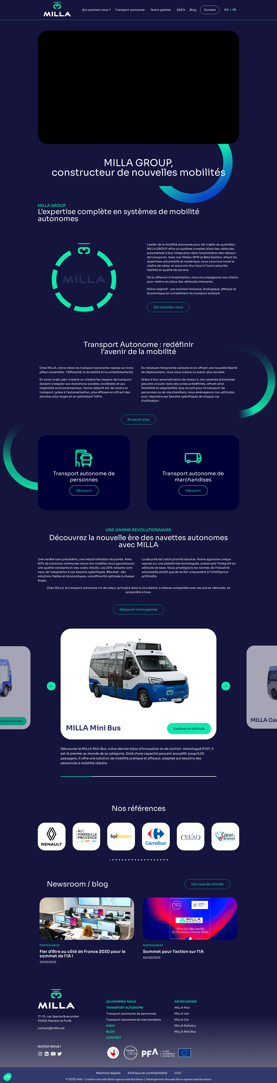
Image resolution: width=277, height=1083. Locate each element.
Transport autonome (124, 1007)
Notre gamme (185, 1001)
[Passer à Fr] (234, 9)
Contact (113, 1038)
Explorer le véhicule (189, 728)
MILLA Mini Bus (185, 1032)
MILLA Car (181, 1019)
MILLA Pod (182, 1007)
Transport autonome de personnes (131, 1013)
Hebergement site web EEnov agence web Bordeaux (178, 1079)
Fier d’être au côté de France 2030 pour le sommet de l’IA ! (82, 954)
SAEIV (110, 1026)
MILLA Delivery (185, 1026)
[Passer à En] (226, 9)
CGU (177, 1073)
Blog (110, 1032)
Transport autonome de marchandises (133, 1019)
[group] (138, 697)
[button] (51, 686)
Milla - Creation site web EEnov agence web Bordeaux (110, 1079)
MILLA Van (181, 1013)
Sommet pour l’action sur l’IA (173, 951)
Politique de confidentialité (147, 1073)
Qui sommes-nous (121, 1001)
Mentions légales (108, 1073)
